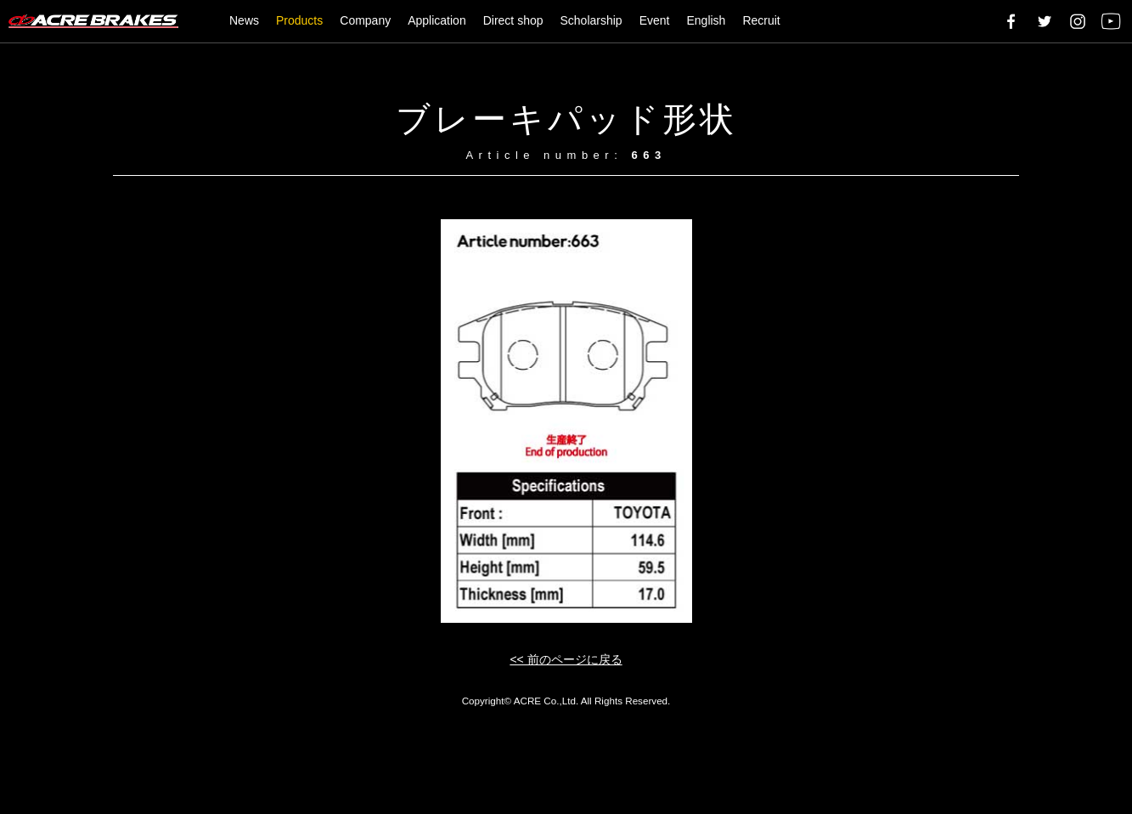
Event (654, 20)
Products (299, 20)
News (244, 20)
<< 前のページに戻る (566, 659)
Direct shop (513, 20)
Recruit (761, 20)
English (705, 20)
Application (437, 20)
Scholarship (591, 20)
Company (365, 20)
